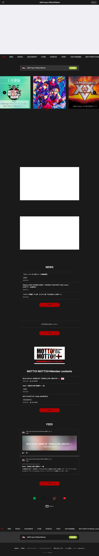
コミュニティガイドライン (45, 548)
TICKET (63, 57)
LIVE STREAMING (75, 57)
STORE (43, 57)
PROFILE (20, 57)
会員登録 (73, 68)
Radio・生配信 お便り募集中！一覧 (33, 466)
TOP (3, 57)
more (49, 305)
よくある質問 (68, 548)
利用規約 (23, 548)
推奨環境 (16, 548)
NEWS (11, 57)
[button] (4, 92)
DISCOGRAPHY (32, 57)
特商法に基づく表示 (58, 548)
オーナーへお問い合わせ (79, 548)
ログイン (94, 2)
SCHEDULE (53, 57)
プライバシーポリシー (32, 548)
